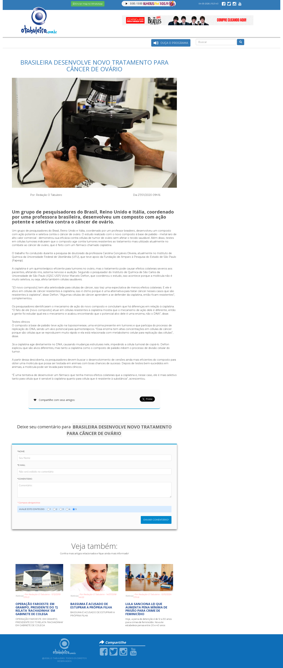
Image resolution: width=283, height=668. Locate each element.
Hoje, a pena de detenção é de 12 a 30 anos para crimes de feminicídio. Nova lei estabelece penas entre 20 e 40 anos (148, 622)
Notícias (19, 596)
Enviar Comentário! (156, 519)
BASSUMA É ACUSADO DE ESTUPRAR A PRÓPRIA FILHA (91, 605)
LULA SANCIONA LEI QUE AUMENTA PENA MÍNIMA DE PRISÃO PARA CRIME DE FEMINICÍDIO (146, 609)
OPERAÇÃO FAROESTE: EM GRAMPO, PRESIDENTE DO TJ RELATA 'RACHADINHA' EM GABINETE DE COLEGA (37, 609)
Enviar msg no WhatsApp (88, 3)
